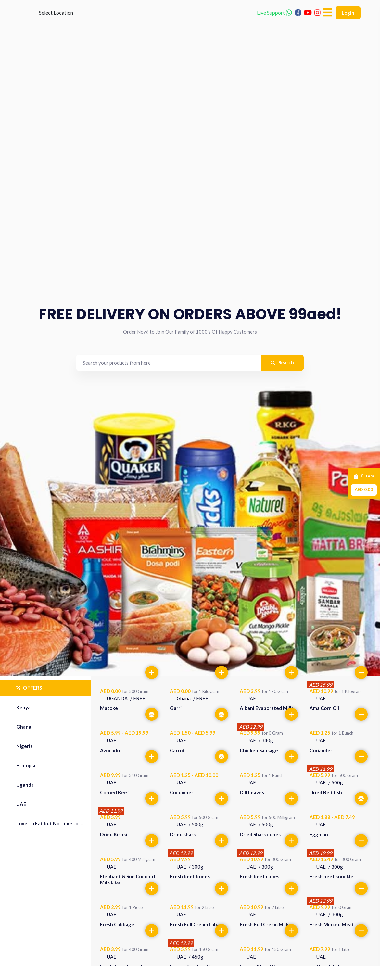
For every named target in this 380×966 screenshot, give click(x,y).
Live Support (274, 22)
